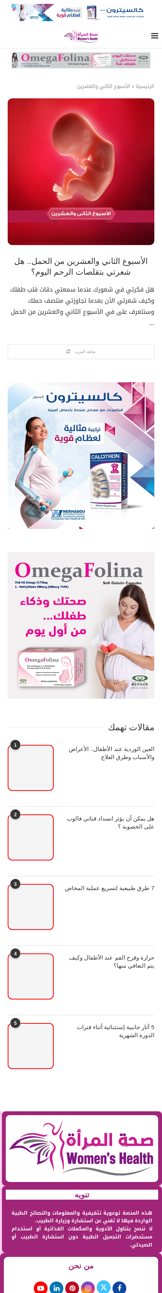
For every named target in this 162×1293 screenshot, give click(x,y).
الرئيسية (145, 86)
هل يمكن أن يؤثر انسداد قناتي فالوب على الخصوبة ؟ (110, 822)
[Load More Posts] (81, 351)
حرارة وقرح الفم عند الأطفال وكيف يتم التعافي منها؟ (111, 961)
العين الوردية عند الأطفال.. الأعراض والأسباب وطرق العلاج (111, 753)
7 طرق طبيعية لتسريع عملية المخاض (109, 888)
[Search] (8, 36)
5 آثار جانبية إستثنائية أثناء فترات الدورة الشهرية (115, 1031)
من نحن (81, 1266)
